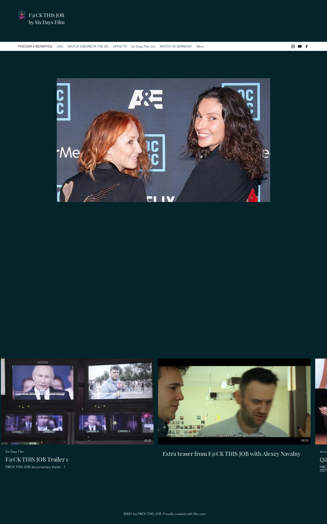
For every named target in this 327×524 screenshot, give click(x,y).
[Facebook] (306, 46)
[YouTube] (299, 46)
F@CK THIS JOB (46, 15)
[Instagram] (293, 46)
